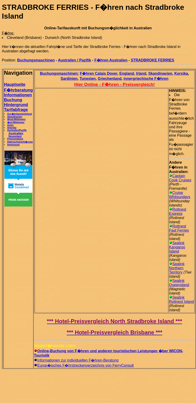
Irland (141, 73)
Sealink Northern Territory (176, 268)
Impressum (13, 144)
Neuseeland (14, 136)
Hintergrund (16, 104)
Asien (10, 125)
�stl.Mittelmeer (15, 122)
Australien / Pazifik (74, 60)
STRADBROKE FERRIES (152, 60)
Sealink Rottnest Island (181, 299)
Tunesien (88, 79)
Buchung (13, 100)
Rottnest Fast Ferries (179, 228)
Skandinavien (14, 116)
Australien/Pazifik (17, 130)
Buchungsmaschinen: (59, 73)
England (126, 73)
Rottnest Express (177, 211)
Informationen (18, 95)
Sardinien (68, 79)
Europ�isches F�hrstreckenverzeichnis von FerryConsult (85, 365)
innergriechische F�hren (145, 79)
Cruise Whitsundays (179, 195)
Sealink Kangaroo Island (177, 247)
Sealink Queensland (179, 283)
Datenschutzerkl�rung (20, 142)
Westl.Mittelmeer (16, 119)
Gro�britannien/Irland (19, 114)
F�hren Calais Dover (98, 73)
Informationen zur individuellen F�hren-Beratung (78, 360)
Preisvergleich (15, 139)
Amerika (11, 127)
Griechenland (109, 79)
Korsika (181, 73)
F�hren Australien (111, 60)
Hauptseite (14, 84)
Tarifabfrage (16, 109)
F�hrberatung (18, 90)
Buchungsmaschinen (36, 60)
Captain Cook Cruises (180, 178)
